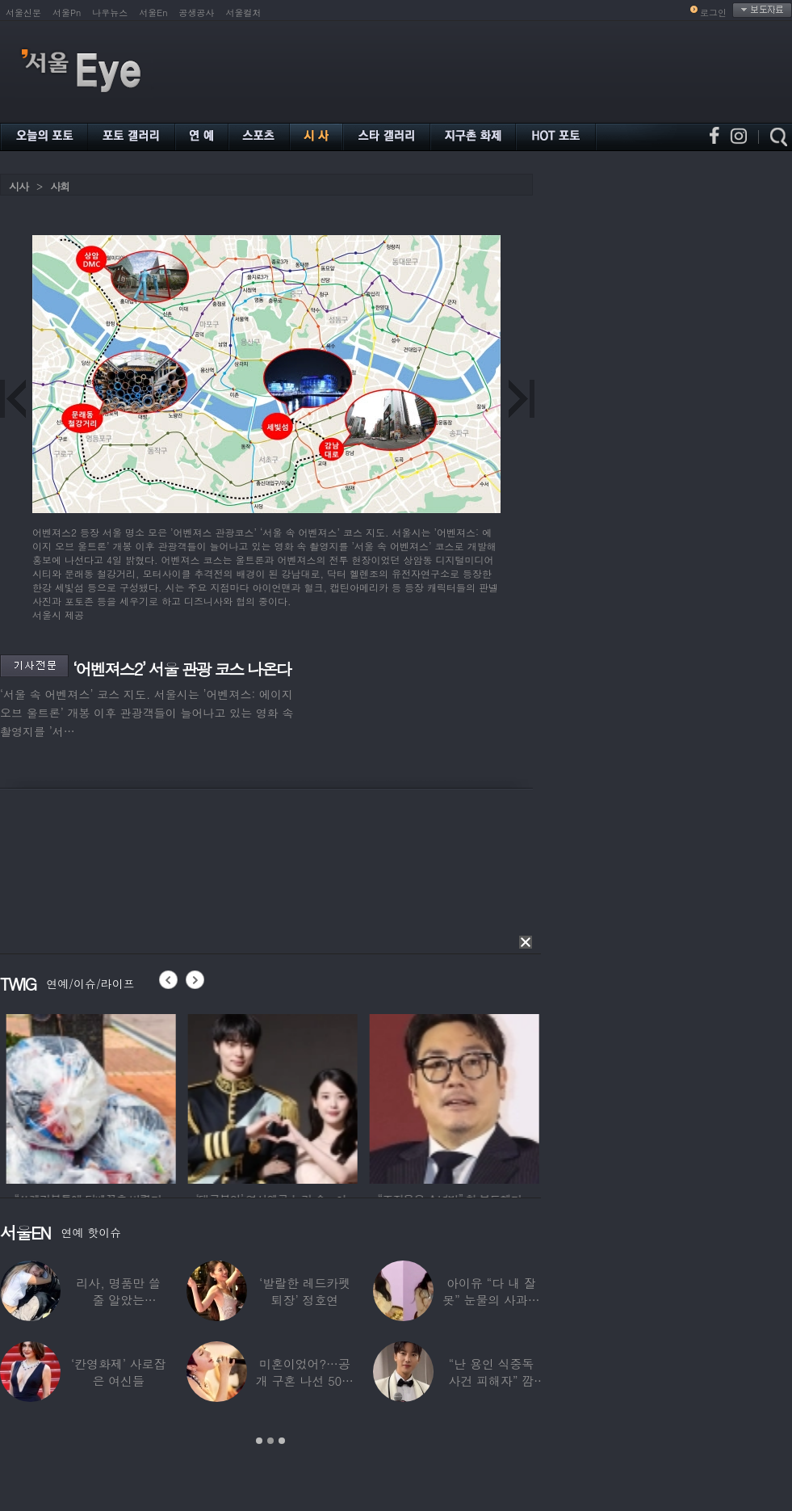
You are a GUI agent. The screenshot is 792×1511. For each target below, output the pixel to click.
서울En (153, 12)
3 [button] (282, 1440)
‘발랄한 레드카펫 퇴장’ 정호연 (304, 1291)
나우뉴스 (110, 12)
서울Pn (66, 12)
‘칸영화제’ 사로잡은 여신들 (118, 1372)
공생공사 (197, 12)
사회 (59, 186)
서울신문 (23, 12)
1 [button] (259, 1440)
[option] (185, 1096)
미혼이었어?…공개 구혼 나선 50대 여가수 (305, 1380)
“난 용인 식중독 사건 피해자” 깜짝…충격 (491, 1380)
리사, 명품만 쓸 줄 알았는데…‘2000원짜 (119, 1299)
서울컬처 (244, 12)
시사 (18, 186)
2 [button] (270, 1440)
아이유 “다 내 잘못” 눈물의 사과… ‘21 (490, 1299)
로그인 (713, 12)
